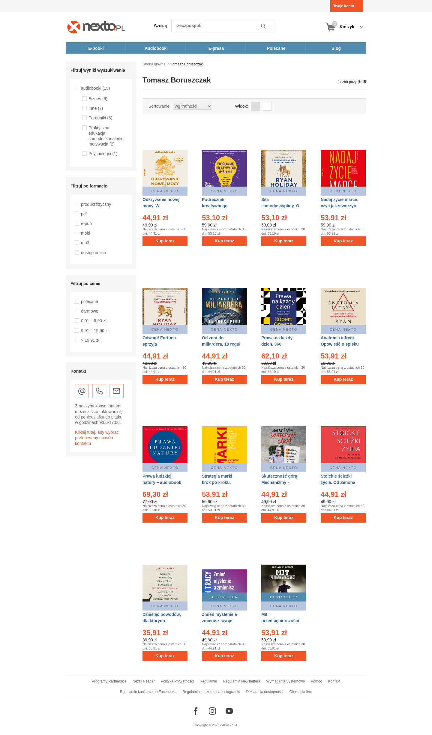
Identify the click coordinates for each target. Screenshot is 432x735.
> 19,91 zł (90, 340)
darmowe (89, 311)
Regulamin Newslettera (241, 681)
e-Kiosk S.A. (229, 725)
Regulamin (208, 681)
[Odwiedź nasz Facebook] (195, 711)
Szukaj (160, 25)
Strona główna (154, 64)
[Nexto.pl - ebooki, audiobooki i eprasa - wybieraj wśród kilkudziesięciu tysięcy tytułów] (96, 27)
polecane (89, 301)
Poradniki (100, 118)
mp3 (85, 242)
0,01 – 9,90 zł (93, 320)
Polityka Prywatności (177, 681)
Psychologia (103, 153)
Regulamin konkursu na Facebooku (148, 692)
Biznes (97, 98)
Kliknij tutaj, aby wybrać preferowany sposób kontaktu (97, 438)
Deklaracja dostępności (264, 692)
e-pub (86, 223)
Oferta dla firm (300, 692)
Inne (95, 108)
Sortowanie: (159, 106)
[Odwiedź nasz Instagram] (212, 711)
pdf (84, 214)
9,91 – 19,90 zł (95, 330)
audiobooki (95, 88)
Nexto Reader (144, 681)
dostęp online (93, 252)
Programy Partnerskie (109, 681)
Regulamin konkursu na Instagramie (211, 692)
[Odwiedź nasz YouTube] (229, 711)
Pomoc (316, 681)
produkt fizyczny (96, 204)
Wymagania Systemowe (285, 681)
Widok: (241, 106)
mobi (85, 233)
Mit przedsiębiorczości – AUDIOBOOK (280, 620)
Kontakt (334, 681)
